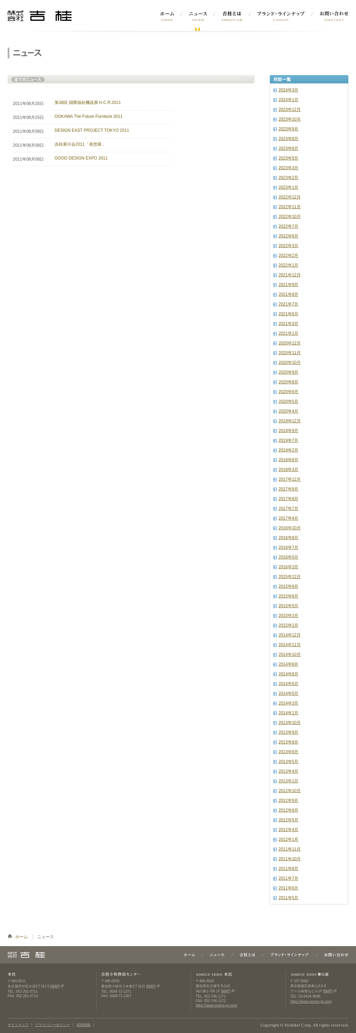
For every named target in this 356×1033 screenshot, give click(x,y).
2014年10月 (289, 654)
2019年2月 (288, 450)
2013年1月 (288, 781)
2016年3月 (288, 566)
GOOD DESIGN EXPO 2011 (81, 158)
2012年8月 (288, 810)
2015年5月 (288, 605)
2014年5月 (288, 693)
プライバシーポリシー (52, 1025)
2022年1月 (288, 265)
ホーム (21, 936)
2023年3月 (288, 167)
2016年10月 (289, 528)
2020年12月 (289, 343)
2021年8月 (288, 294)
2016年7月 (288, 547)
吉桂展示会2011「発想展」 (80, 144)
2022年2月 (288, 255)
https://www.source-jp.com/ (216, 1005)
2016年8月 (288, 537)
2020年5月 (288, 401)
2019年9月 (288, 430)
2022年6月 (288, 236)
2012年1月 (288, 839)
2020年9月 (288, 372)
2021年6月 (288, 313)
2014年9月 (288, 664)
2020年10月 (289, 362)
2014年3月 (288, 703)
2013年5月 (288, 761)
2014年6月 (288, 683)
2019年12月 (289, 420)
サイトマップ (18, 1025)
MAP (55, 986)
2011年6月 (288, 888)
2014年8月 (288, 674)
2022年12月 (289, 197)
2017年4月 (288, 518)
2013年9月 (288, 732)
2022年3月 (288, 245)
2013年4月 (288, 771)
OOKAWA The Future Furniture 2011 (89, 116)
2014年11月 (289, 644)
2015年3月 (288, 615)
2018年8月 (288, 459)
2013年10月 (289, 722)
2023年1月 (288, 187)
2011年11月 (289, 849)
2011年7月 (288, 878)
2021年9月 (288, 284)
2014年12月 (289, 635)
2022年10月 (289, 216)
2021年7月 (288, 304)
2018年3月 (288, 469)
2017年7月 (288, 508)
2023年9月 (288, 129)
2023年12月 (289, 109)
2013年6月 (288, 751)
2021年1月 (288, 333)
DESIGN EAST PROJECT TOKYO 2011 (92, 130)
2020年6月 (288, 391)
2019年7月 (288, 440)
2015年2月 (288, 625)
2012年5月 (288, 820)
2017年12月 (289, 479)
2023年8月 (288, 138)
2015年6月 (288, 596)
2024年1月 (288, 99)
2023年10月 (289, 119)
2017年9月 (288, 489)
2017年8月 (288, 498)
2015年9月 (288, 586)
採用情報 (83, 1025)
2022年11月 (289, 206)
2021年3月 (288, 323)
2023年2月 (288, 177)
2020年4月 (288, 411)
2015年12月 (289, 576)
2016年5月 (288, 557)
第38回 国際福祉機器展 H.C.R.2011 (88, 102)
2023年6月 (288, 148)
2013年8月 (288, 742)
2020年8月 (288, 382)
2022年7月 (288, 226)
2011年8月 (288, 868)
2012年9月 (288, 800)
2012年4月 (288, 829)
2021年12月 (289, 275)
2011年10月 (289, 858)
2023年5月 (288, 158)
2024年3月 (288, 90)
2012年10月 (289, 790)
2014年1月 (288, 712)
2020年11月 (289, 352)
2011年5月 (288, 897)
